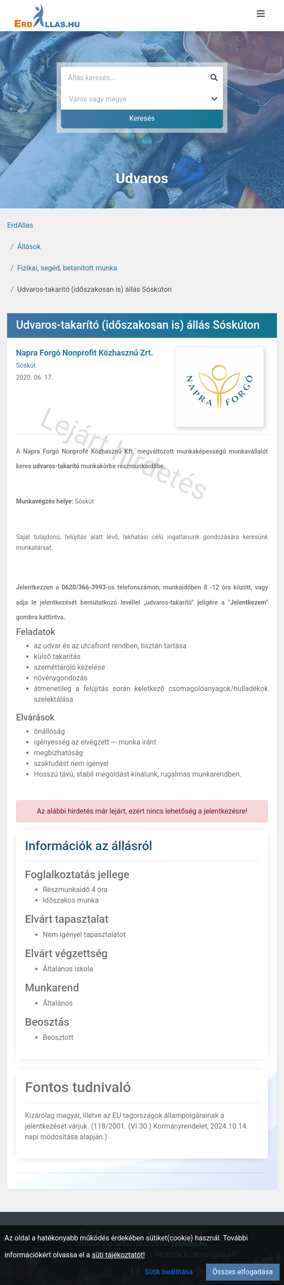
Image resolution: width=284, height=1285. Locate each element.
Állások (29, 246)
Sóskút (26, 365)
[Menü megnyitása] (261, 14)
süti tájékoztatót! (118, 1255)
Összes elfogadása (243, 1272)
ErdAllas (20, 225)
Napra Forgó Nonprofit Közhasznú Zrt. (84, 352)
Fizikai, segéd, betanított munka (67, 268)
